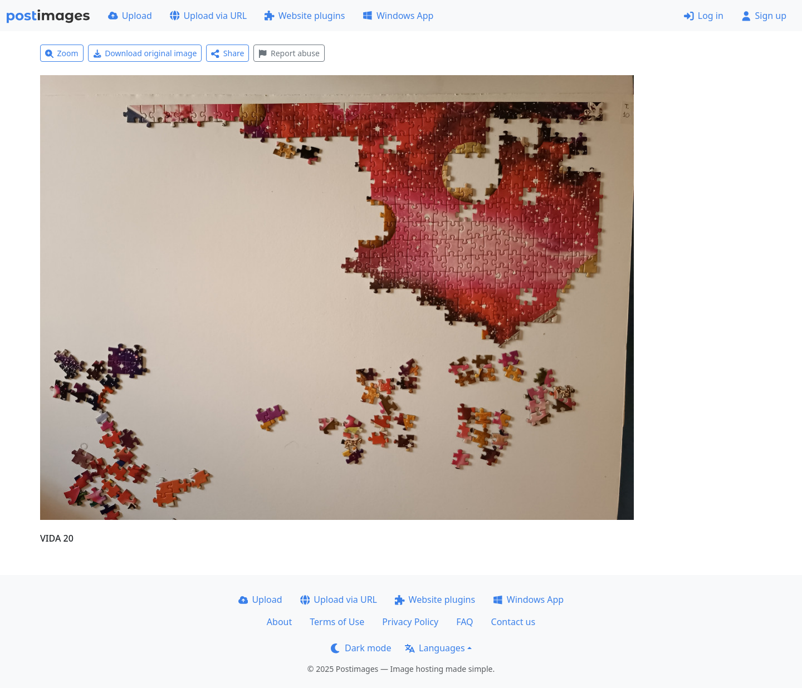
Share (227, 53)
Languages (434, 648)
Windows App (398, 15)
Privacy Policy (410, 622)
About (279, 622)
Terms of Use (337, 622)
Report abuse (288, 53)
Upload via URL (208, 15)
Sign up (763, 15)
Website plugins (305, 15)
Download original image (145, 53)
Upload (130, 15)
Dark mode (361, 648)
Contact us (513, 622)
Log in (703, 15)
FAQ (464, 622)
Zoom (62, 53)
